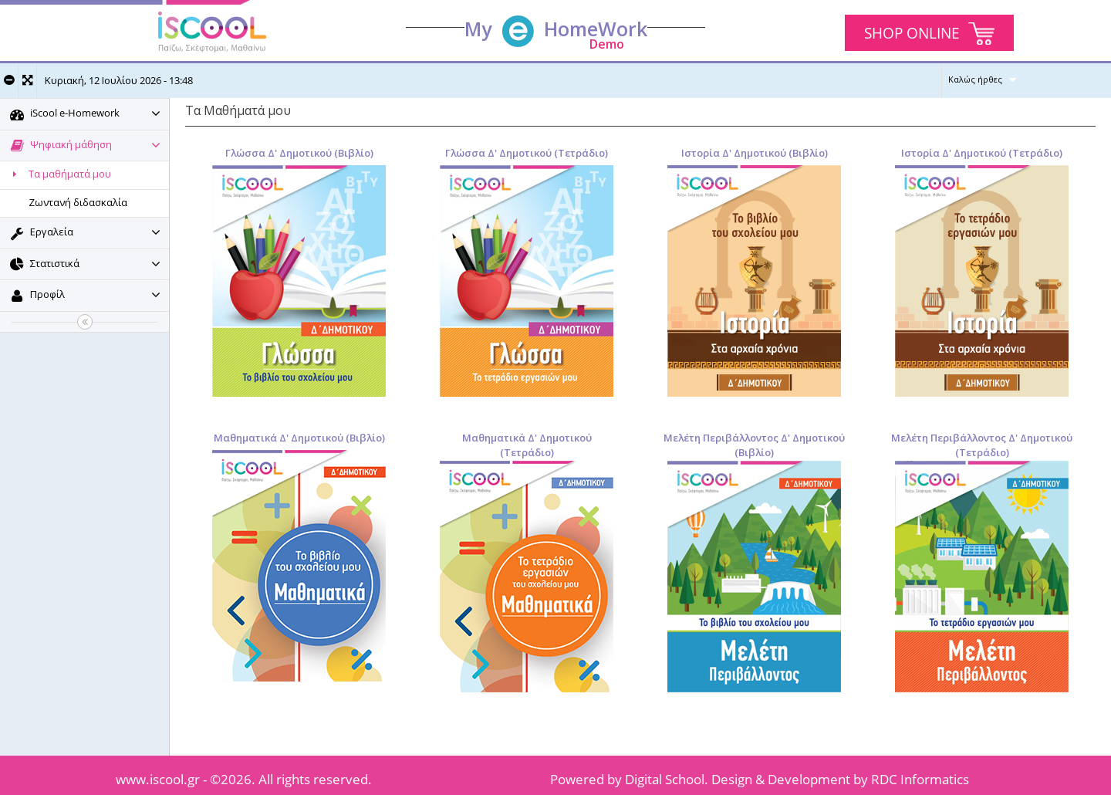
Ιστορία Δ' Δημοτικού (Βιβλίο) (754, 153)
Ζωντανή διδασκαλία (78, 202)
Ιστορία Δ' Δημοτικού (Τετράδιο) (981, 153)
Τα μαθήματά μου (59, 174)
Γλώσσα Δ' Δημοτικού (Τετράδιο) (526, 153)
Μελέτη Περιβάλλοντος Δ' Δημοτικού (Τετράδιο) (981, 445)
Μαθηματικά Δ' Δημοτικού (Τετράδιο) (527, 445)
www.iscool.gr (158, 779)
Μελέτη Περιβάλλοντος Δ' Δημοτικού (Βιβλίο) (754, 445)
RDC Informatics (920, 779)
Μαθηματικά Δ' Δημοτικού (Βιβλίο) (299, 438)
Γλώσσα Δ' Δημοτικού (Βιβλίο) (299, 153)
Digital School (664, 779)
